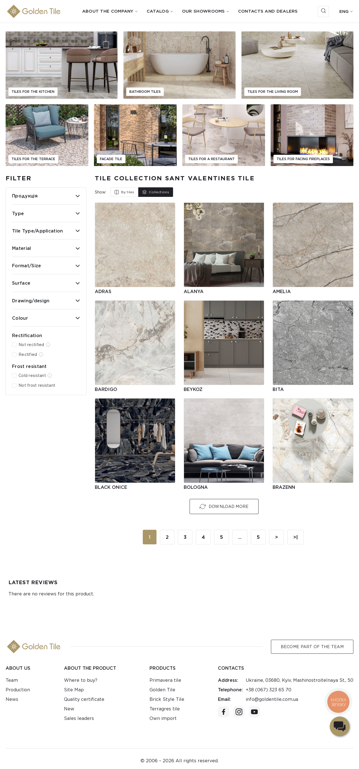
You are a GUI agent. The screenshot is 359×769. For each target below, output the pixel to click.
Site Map (74, 689)
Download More (224, 506)
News (12, 699)
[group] (62, 65)
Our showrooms (203, 11)
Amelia (282, 291)
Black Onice (111, 487)
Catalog (158, 11)
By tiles (124, 192)
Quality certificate (84, 699)
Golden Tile (162, 689)
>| (295, 537)
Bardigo (106, 389)
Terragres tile (164, 709)
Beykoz (193, 389)
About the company (108, 11)
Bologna (196, 487)
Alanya (194, 291)
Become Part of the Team (312, 646)
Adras (103, 291)
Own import (163, 718)
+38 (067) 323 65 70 (268, 689)
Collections (155, 192)
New (69, 709)
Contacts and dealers (268, 11)
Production (18, 689)
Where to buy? (80, 680)
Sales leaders (79, 718)
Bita (278, 389)
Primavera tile (165, 680)
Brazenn (284, 487)
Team (12, 680)
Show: (100, 192)
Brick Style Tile (166, 699)
